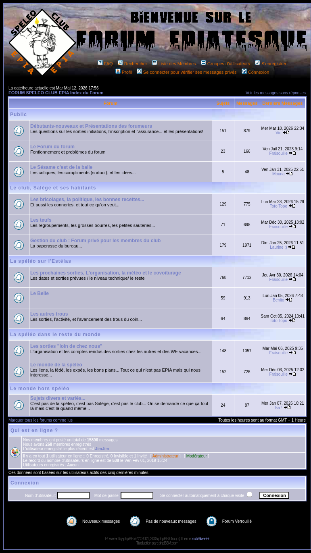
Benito (278, 300)
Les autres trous (49, 314)
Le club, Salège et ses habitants (53, 188)
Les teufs (41, 220)
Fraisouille (278, 153)
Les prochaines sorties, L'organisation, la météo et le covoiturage (105, 273)
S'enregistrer (270, 63)
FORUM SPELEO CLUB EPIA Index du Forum (56, 92)
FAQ (105, 63)
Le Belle (39, 293)
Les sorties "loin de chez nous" (66, 346)
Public (18, 114)
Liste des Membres (174, 63)
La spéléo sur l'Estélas (40, 261)
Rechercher (132, 63)
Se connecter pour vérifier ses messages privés (187, 72)
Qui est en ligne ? (34, 430)
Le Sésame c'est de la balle (61, 167)
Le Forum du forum (52, 147)
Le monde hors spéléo (39, 388)
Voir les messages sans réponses (276, 93)
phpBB (128, 538)
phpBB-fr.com (168, 543)
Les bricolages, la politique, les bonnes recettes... (87, 199)
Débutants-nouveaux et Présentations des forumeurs (91, 126)
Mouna (278, 174)
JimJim (102, 449)
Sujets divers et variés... (58, 398)
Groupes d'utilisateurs (225, 63)
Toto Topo (278, 206)
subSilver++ (200, 538)
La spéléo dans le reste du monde (55, 334)
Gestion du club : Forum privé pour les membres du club (95, 240)
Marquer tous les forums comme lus (40, 420)
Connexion (255, 72)
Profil (123, 72)
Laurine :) (278, 247)
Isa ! (278, 407)
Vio (278, 133)
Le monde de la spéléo (56, 365)
